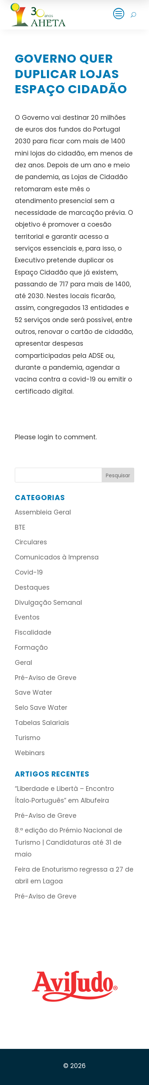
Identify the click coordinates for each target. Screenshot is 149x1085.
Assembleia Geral (43, 512)
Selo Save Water (41, 707)
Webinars (30, 753)
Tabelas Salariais (42, 722)
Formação (31, 647)
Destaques (32, 587)
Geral (23, 662)
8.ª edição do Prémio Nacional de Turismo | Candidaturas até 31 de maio (68, 842)
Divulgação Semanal (48, 602)
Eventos (27, 617)
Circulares (31, 542)
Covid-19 (29, 572)
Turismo (27, 737)
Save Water (33, 692)
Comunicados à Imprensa (57, 557)
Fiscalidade (33, 632)
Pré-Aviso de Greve (46, 677)
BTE (20, 527)
